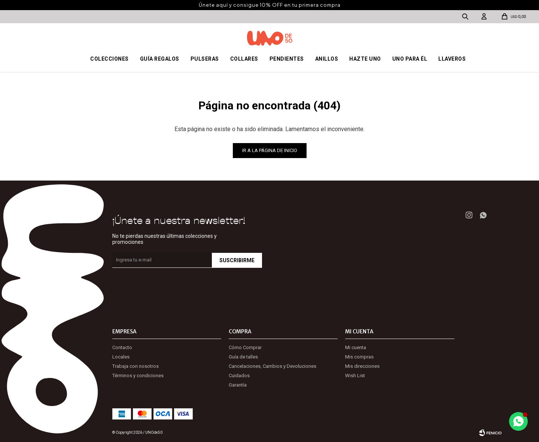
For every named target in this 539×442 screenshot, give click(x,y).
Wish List (355, 375)
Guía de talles (243, 357)
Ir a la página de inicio (269, 150)
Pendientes (287, 59)
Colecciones (109, 59)
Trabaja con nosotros (135, 366)
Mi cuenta (355, 347)
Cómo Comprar (245, 347)
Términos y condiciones (138, 375)
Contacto (122, 347)
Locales (121, 357)
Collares (244, 59)
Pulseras (205, 59)
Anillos (326, 59)
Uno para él (409, 59)
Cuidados (239, 375)
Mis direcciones (362, 366)
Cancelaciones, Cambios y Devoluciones (272, 366)
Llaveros (452, 59)
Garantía (238, 385)
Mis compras (359, 357)
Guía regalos (159, 59)
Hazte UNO (365, 59)
